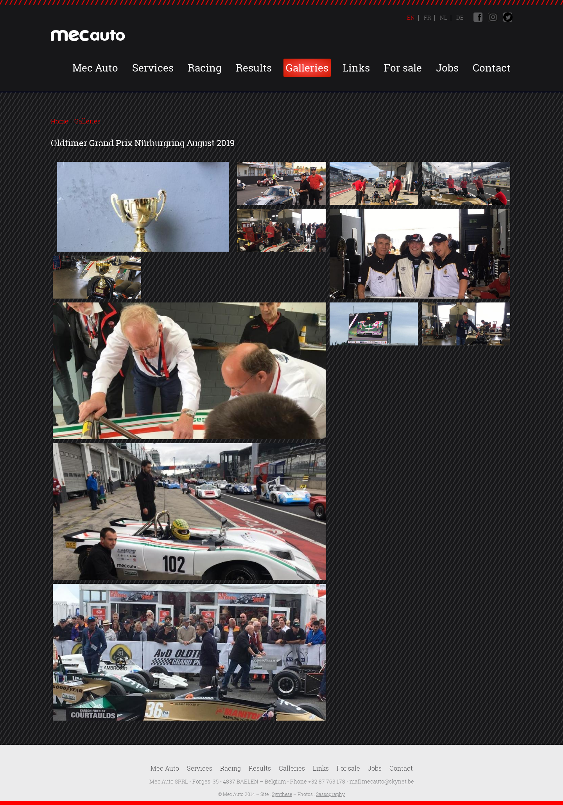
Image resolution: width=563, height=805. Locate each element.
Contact (492, 68)
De (459, 17)
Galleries (307, 68)
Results (254, 68)
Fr (427, 17)
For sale (403, 68)
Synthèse (282, 794)
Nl (443, 17)
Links (356, 68)
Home (59, 121)
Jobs (447, 68)
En (411, 17)
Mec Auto (95, 68)
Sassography (330, 794)
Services (153, 68)
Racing (205, 68)
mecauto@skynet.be (388, 781)
